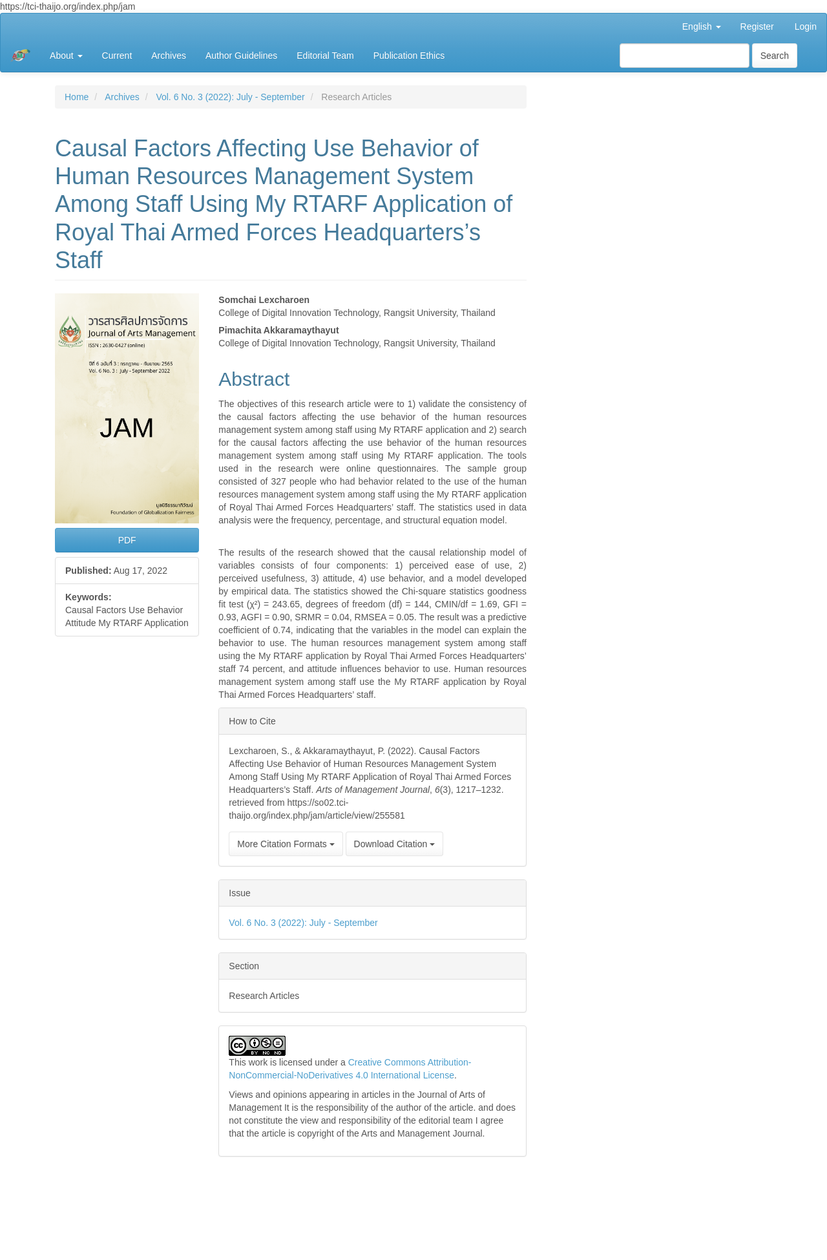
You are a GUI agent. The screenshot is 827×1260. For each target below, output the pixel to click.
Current (117, 55)
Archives (168, 55)
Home (77, 97)
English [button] (701, 26)
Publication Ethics (409, 55)
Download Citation (394, 844)
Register (757, 26)
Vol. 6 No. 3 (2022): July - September (230, 97)
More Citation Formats (285, 844)
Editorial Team (325, 55)
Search (774, 55)
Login (806, 26)
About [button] (66, 55)
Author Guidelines (241, 55)
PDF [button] (127, 540)
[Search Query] (684, 55)
